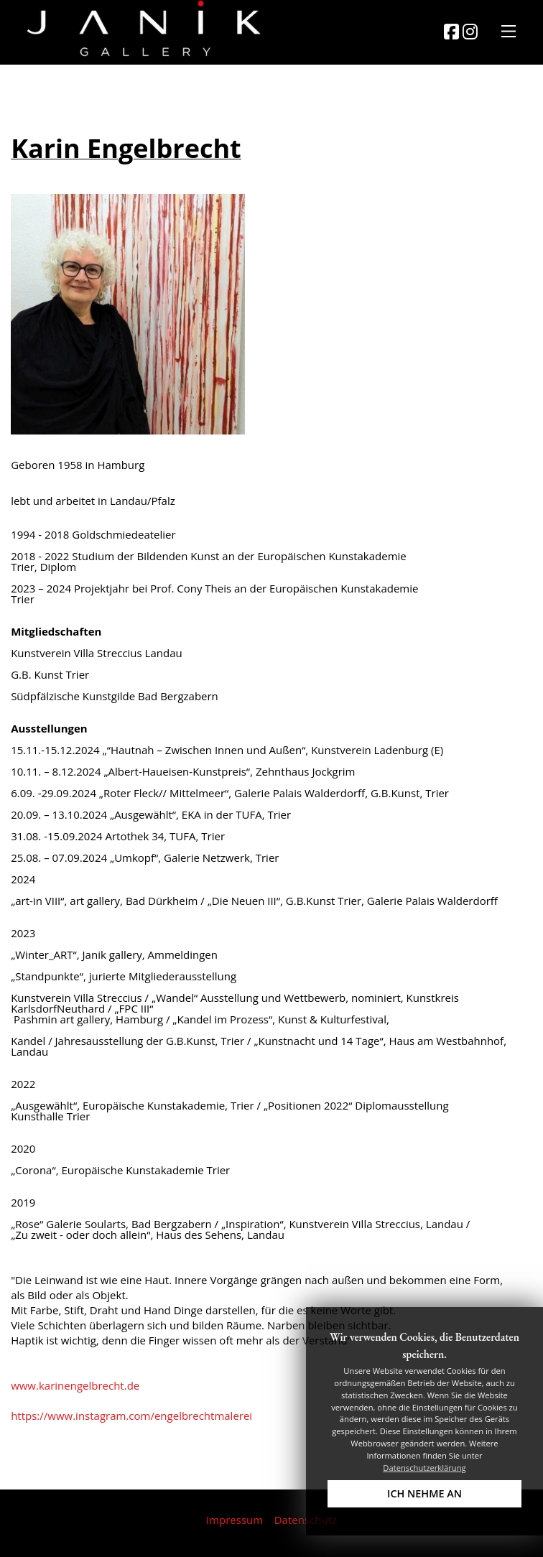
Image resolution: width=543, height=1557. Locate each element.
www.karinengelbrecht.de (75, 1385)
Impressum (234, 1519)
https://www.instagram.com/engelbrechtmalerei (131, 1415)
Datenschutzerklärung (424, 1467)
